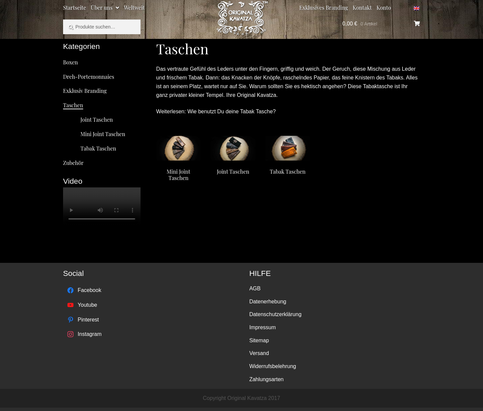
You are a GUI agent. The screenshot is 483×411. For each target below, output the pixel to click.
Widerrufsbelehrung (272, 366)
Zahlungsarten (266, 379)
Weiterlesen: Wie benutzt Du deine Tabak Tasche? (216, 111)
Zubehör (73, 162)
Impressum (262, 327)
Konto (384, 7)
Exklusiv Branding (85, 90)
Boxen (70, 62)
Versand (259, 353)
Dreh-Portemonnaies (88, 76)
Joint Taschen (96, 119)
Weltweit (134, 7)
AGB (255, 288)
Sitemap (259, 340)
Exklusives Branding (323, 7)
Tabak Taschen (98, 148)
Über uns (102, 7)
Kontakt (362, 7)
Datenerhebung (267, 301)
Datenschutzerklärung (275, 314)
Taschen (73, 105)
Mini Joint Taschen (102, 133)
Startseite (74, 7)
